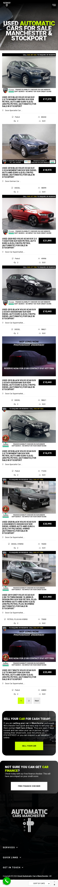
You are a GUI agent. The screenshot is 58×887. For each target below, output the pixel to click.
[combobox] (39, 883)
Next (37, 700)
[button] (29, 746)
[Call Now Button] (7, 881)
